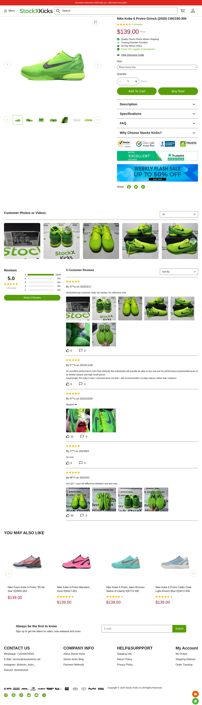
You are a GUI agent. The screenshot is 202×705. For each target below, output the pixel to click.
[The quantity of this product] (128, 81)
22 (69, 436)
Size (119, 61)
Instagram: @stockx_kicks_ (19, 664)
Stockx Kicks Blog (73, 659)
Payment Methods (73, 664)
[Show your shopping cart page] (183, 11)
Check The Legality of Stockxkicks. (138, 49)
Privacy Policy (125, 664)
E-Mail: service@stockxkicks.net (22, 659)
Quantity (122, 74)
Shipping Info (124, 654)
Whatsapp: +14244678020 (19, 654)
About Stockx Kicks (74, 654)
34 (69, 515)
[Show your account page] (193, 11)
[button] (58, 11)
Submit (179, 628)
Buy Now (178, 91)
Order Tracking (184, 664)
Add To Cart (136, 91)
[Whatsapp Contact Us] (195, 701)
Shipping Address (185, 659)
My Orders (182, 654)
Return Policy (124, 659)
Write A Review (32, 297)
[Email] (195, 694)
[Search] (116, 11)
